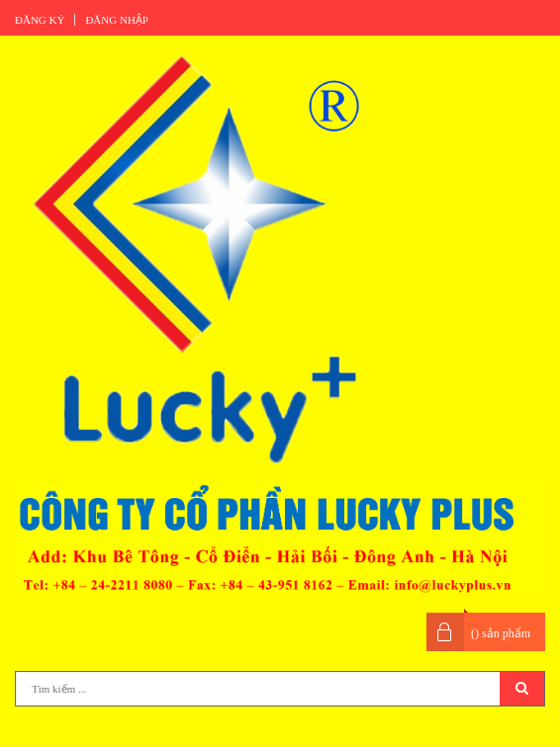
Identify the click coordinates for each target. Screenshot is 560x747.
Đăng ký (39, 20)
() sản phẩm (500, 633)
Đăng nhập (116, 20)
